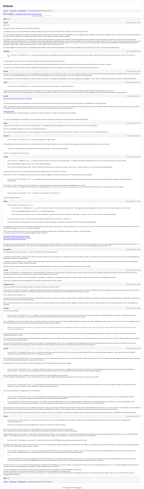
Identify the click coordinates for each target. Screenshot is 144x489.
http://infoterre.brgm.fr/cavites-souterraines (15, 239)
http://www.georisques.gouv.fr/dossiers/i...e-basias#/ (17, 237)
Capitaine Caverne (9, 284)
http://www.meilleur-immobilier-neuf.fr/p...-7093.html (18, 98)
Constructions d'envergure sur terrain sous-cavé (28, 14)
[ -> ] (31, 55)
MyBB (67, 487)
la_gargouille (7, 249)
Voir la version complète (37, 15)
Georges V (6, 136)
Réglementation (22, 10)
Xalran (5, 123)
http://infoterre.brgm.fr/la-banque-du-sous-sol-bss (16, 236)
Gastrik (6, 22)
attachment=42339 (9, 111)
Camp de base (13, 10)
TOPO (5, 82)
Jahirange (6, 51)
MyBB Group (78, 487)
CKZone (8, 6)
